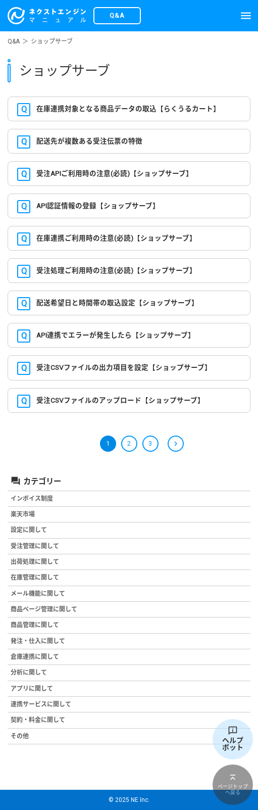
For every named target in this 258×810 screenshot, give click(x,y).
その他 (20, 736)
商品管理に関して (35, 625)
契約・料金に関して (38, 720)
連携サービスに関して (41, 704)
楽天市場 (23, 514)
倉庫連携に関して (35, 656)
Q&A (14, 41)
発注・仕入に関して (38, 641)
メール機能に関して (38, 593)
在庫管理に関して (35, 577)
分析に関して (29, 672)
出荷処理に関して (35, 561)
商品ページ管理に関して (44, 609)
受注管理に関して (35, 546)
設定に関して (29, 530)
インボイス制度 (32, 498)
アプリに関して (32, 688)
